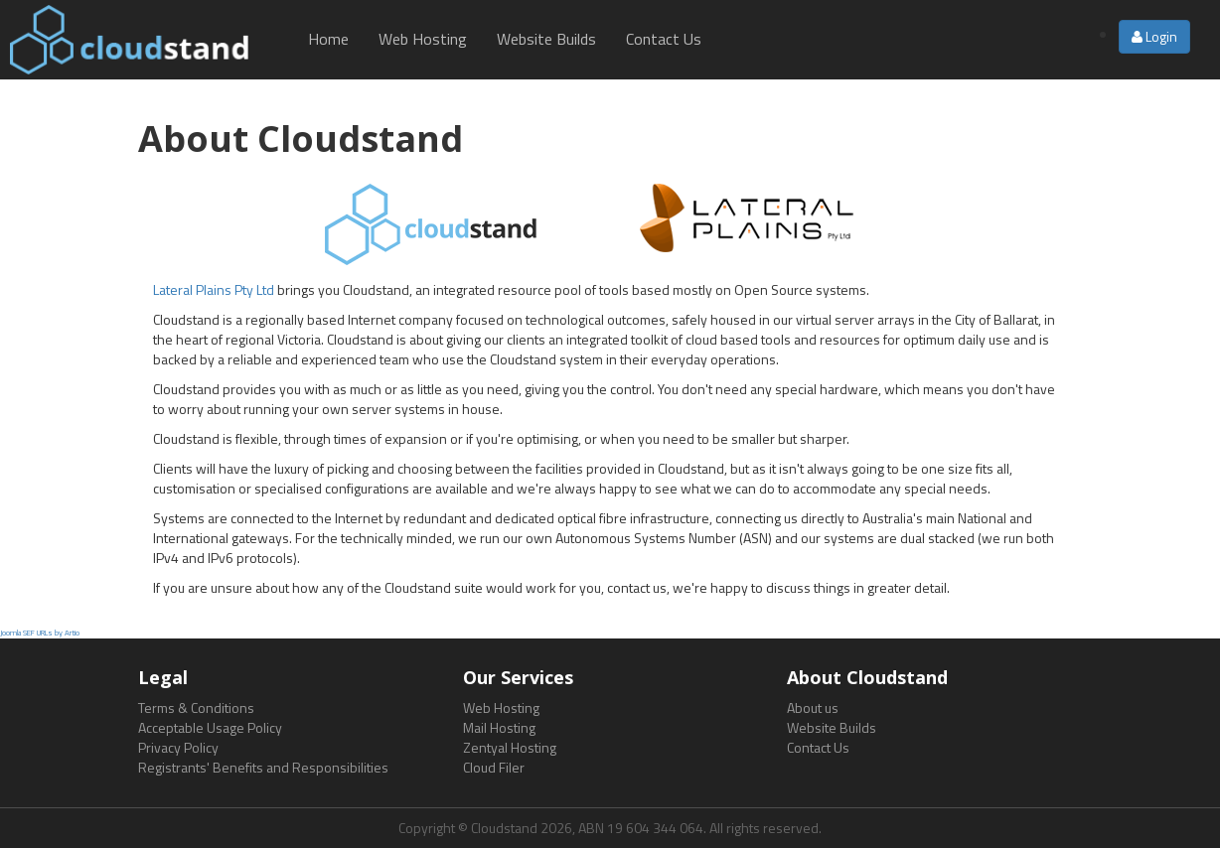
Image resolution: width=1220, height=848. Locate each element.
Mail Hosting (499, 727)
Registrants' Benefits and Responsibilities (263, 767)
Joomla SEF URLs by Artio (39, 632)
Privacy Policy (178, 747)
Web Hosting (423, 39)
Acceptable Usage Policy (210, 727)
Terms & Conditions (196, 707)
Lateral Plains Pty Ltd (213, 289)
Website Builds (546, 39)
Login (1154, 36)
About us (813, 707)
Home (328, 39)
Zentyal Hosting (509, 747)
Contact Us (663, 39)
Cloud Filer (494, 767)
